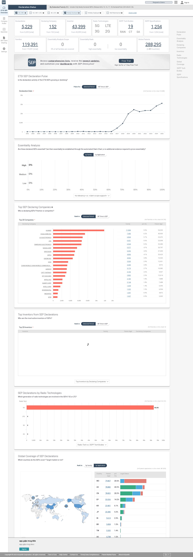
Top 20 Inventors (25, 327)
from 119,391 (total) (30, 49)
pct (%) (144, 224)
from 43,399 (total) (78, 32)
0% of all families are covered (62, 49)
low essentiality (121, 49)
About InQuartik (124, 555)
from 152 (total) (53, 32)
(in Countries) (153, 49)
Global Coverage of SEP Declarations (38, 456)
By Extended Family (59, 7)
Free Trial (126, 61)
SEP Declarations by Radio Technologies (40, 392)
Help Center (63, 555)
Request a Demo (159, 2)
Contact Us (74, 555)
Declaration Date (25, 91)
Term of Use (52, 555)
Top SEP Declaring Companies (34, 207)
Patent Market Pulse (109, 555)
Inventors (180, 51)
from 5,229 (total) (27, 32)
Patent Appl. (159, 224)
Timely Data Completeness (90, 555)
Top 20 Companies (26, 220)
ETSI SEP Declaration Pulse (33, 76)
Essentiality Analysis (29, 145)
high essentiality (95, 49)
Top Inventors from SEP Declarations (38, 314)
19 (130, 26)
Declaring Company (29, 224)
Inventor (25, 331)
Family (128, 224)
